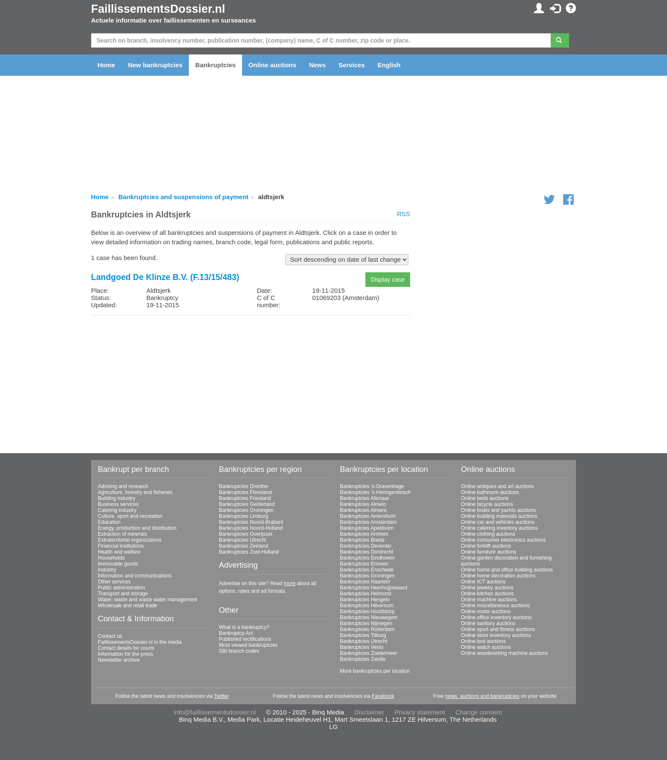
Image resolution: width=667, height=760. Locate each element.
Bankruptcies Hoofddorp (367, 611)
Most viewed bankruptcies (248, 645)
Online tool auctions (483, 641)
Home (106, 65)
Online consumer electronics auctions (503, 540)
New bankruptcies (155, 65)
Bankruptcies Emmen (364, 564)
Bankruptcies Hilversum (366, 606)
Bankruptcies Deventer (365, 546)
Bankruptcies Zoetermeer (368, 653)
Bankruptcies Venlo (362, 647)
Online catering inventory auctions (499, 528)
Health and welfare (119, 552)
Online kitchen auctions (487, 594)
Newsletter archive (119, 660)
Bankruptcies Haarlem (365, 582)
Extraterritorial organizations (129, 540)
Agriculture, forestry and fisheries (135, 492)
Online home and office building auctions (507, 570)
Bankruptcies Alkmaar (364, 498)
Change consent (479, 712)
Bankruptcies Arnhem (364, 534)
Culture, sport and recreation (130, 516)
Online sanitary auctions (488, 623)
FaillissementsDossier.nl (158, 9)
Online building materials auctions (499, 516)
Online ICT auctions (483, 582)
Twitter (221, 696)
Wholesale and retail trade (127, 606)
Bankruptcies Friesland (245, 498)
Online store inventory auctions (496, 635)
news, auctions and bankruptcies (482, 696)
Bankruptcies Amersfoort (368, 516)
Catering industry (117, 510)
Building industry (116, 498)
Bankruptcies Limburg (243, 516)
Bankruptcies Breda (362, 540)
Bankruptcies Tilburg (363, 635)
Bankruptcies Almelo (363, 504)
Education (109, 522)
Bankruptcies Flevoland (245, 492)
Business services (118, 504)
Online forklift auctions (486, 546)
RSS (403, 213)
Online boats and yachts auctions (498, 510)
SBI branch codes (239, 651)
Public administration (121, 588)
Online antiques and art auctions (497, 486)
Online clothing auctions (488, 534)
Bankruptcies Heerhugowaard (373, 588)
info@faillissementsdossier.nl (215, 712)
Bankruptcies (215, 65)
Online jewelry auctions (487, 588)
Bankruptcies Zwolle (362, 659)
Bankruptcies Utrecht (242, 540)
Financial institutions (121, 546)
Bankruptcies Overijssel (245, 534)
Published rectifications (245, 639)
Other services (114, 582)
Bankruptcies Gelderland (247, 504)
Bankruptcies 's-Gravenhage (372, 486)
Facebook (383, 696)
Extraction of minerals (122, 534)
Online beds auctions (485, 498)
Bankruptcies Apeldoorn (367, 528)
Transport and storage (123, 594)
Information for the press (125, 654)
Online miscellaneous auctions (495, 606)
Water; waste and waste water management (147, 600)
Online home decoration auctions (498, 576)
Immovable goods (118, 564)
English (389, 65)
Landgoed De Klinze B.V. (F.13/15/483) (165, 277)
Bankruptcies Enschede (366, 570)
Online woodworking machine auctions (504, 653)
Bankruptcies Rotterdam (367, 629)
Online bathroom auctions (490, 492)
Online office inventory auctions (496, 617)
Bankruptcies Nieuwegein (368, 617)
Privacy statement (419, 712)
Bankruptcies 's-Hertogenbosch (375, 492)
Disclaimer (369, 712)
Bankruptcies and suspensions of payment (183, 196)
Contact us (110, 636)
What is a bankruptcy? (244, 627)
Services (352, 65)
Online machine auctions (489, 600)
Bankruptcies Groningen (246, 510)
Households (111, 558)
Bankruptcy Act (236, 633)
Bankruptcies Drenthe (243, 486)
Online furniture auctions (488, 552)
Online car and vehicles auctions (498, 522)
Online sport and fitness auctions (498, 629)
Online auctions (272, 65)
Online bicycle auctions (487, 504)
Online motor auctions (486, 611)
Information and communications (134, 576)
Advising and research (123, 486)
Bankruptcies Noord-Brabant (251, 522)
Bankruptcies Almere (363, 510)
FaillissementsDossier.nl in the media (140, 642)
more (289, 583)
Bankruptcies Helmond (365, 594)
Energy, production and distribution (137, 528)
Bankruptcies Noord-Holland (251, 528)
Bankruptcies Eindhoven (367, 558)
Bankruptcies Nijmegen (366, 623)
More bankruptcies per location (375, 671)
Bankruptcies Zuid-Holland (249, 552)
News (317, 65)
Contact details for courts (126, 648)
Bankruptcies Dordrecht (366, 552)
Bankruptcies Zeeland (243, 546)
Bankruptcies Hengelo (365, 600)
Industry (107, 570)
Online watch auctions (486, 647)
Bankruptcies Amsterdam (368, 522)
